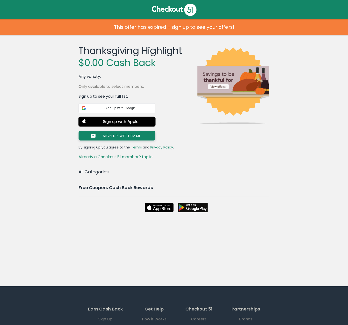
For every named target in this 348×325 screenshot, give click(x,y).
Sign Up (105, 319)
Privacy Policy (161, 147)
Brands (245, 319)
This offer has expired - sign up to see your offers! (174, 27)
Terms (136, 147)
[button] (117, 108)
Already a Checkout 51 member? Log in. (116, 157)
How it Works (154, 319)
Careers (199, 319)
